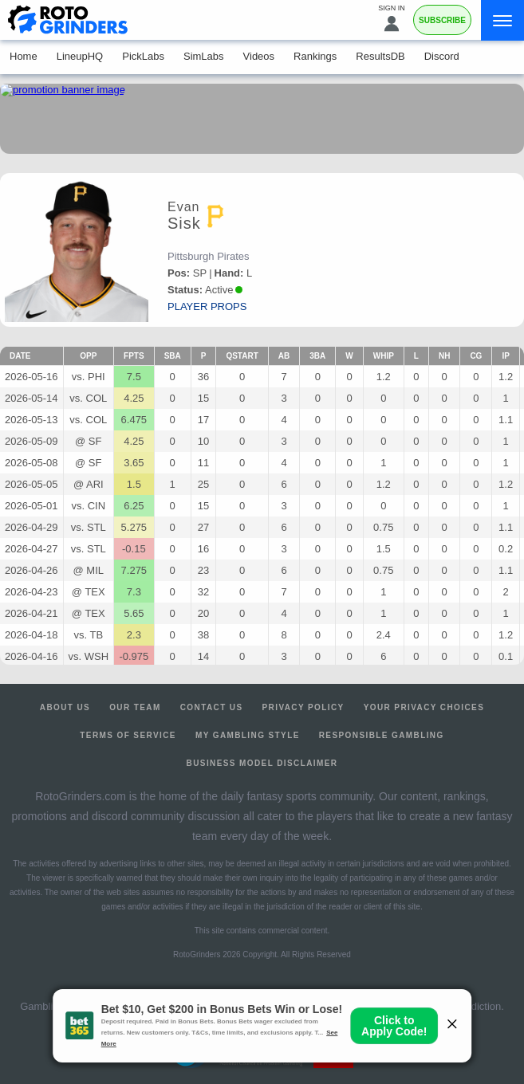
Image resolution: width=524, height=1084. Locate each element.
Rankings (315, 56)
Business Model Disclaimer (262, 763)
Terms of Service (128, 735)
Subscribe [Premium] (442, 20)
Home (23, 56)
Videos (259, 56)
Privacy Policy (303, 707)
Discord (441, 56)
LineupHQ (80, 56)
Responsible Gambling (381, 735)
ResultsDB (380, 56)
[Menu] (502, 20)
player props (206, 306)
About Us (65, 707)
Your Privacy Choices (424, 707)
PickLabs (143, 56)
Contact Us (211, 707)
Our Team (135, 707)
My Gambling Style (247, 735)
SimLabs (203, 56)
